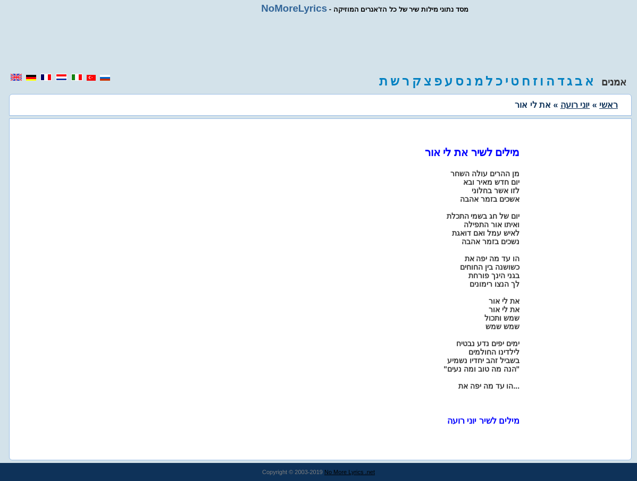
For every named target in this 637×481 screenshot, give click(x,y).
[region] (318, 43)
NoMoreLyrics (294, 8)
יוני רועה (575, 104)
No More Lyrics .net (349, 472)
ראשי (608, 104)
